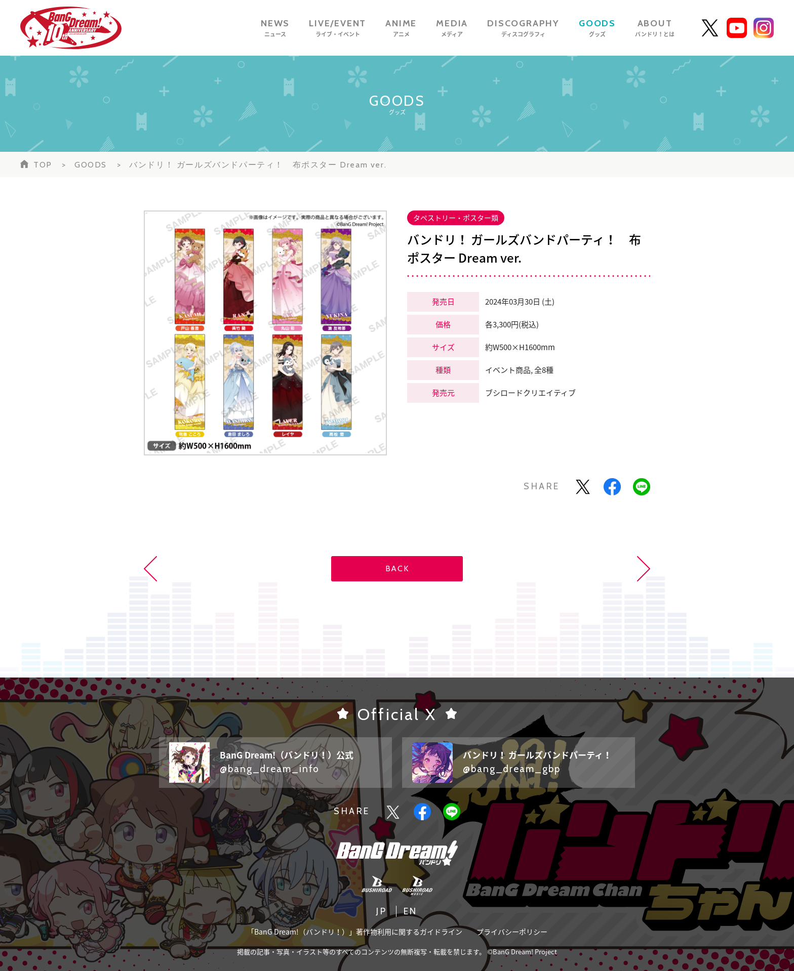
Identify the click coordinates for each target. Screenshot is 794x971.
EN (411, 911)
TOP (42, 165)
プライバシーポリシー (512, 931)
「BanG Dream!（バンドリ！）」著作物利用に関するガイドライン (354, 931)
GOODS (90, 165)
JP (381, 911)
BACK (397, 568)
